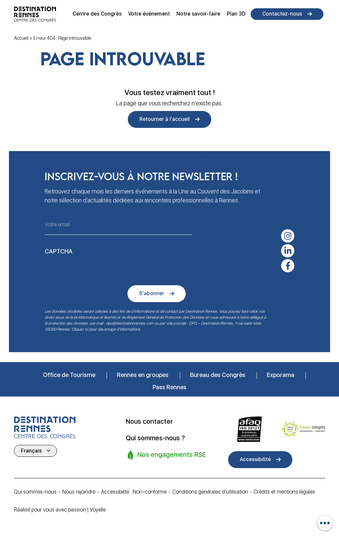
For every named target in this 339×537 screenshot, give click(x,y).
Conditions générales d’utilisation (210, 492)
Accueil (21, 38)
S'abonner (151, 293)
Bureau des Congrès (217, 374)
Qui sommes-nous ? (155, 438)
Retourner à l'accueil (164, 119)
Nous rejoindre (78, 492)
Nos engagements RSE (166, 454)
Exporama (280, 374)
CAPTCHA (59, 251)
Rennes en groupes (143, 374)
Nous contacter (149, 421)
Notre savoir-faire (198, 14)
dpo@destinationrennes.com (130, 323)
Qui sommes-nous (35, 492)
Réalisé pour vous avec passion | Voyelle (60, 510)
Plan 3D (236, 14)
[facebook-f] (287, 265)
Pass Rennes (169, 387)
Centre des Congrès (97, 14)
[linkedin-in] (287, 250)
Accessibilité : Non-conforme (134, 492)
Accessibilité (255, 459)
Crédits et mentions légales (284, 492)
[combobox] (324, 522)
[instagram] (287, 235)
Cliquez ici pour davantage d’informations (106, 329)
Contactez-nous (282, 14)
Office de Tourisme (69, 374)
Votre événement (149, 14)
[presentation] (95, 270)
